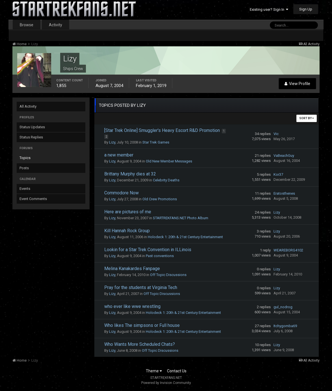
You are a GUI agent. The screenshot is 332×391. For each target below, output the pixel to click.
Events (24, 188)
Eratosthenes (284, 193)
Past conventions (160, 256)
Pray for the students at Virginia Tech (140, 287)
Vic (276, 134)
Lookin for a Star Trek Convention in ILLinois (147, 249)
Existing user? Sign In (269, 9)
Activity (55, 25)
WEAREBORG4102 (288, 250)
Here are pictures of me (127, 211)
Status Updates (32, 127)
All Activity (27, 106)
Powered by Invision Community (166, 383)
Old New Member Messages (169, 161)
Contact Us (176, 371)
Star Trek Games (155, 142)
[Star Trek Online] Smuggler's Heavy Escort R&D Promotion (162, 130)
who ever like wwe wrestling (132, 306)
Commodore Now (121, 193)
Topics (25, 158)
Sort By (306, 118)
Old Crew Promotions (159, 199)
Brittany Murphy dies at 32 (130, 174)
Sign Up (305, 9)
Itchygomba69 (285, 326)
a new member (118, 155)
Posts (24, 168)
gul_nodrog (283, 307)
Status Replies (31, 137)
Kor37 (278, 174)
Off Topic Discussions (168, 275)
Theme (154, 371)
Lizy (112, 142)
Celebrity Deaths (166, 180)
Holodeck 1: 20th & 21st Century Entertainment (185, 237)
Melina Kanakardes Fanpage (132, 268)
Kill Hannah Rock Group (127, 230)
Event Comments (33, 199)
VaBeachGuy (284, 155)
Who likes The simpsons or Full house (142, 325)
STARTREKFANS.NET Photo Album (180, 218)
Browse (26, 25)
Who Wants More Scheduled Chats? (139, 344)
